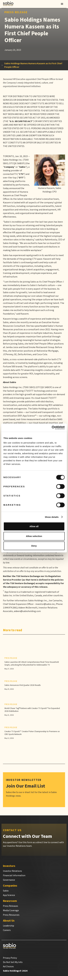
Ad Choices (8, 966)
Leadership (8, 925)
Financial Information (14, 875)
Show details (52, 517)
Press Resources (11, 915)
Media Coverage (11, 910)
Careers (7, 930)
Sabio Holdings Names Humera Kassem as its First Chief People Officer (33, 65)
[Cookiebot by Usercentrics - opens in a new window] (52, 428)
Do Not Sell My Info (13, 962)
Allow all (34, 526)
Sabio (6, 890)
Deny (34, 545)
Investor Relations (12, 871)
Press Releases (10, 906)
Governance (9, 880)
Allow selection (34, 536)
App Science (9, 895)
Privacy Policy (10, 958)
